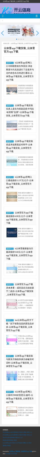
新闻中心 (10, 63)
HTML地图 (14, 453)
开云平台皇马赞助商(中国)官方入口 (13, 437)
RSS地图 (8, 453)
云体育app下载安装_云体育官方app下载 (24, 43)
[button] (37, 33)
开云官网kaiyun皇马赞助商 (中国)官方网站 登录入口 (17, 432)
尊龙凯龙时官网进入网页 (10, 440)
